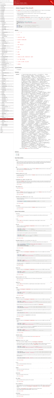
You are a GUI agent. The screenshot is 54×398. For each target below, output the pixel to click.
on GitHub (22, 177)
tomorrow (23, 59)
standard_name (27, 56)
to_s (18, 59)
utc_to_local (27, 61)
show (19, 177)
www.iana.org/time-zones (36, 336)
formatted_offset (23, 39)
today (20, 59)
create (24, 37)
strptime (32, 56)
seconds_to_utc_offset (21, 56)
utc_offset (22, 61)
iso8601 (19, 42)
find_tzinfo (19, 39)
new (18, 49)
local (18, 44)
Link (51, 167)
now (20, 49)
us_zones (19, 61)
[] (21, 32)
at (19, 34)
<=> (18, 32)
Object (25, 2)
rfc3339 (19, 54)
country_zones (20, 37)
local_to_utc (21, 44)
